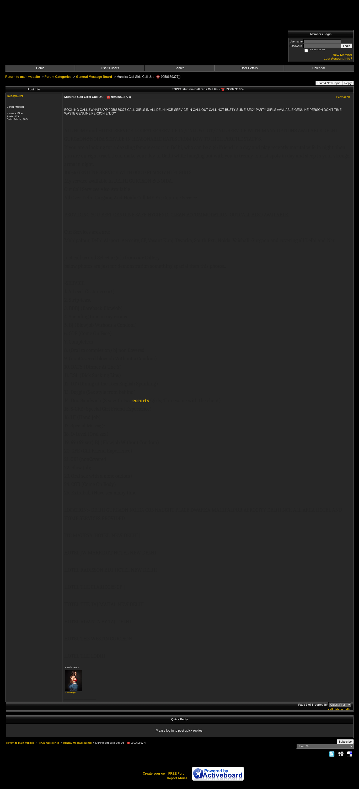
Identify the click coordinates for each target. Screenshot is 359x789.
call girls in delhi (339, 709)
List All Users (110, 68)
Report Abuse (177, 778)
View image (70, 692)
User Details (249, 68)
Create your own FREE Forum (165, 773)
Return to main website (23, 77)
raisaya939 (15, 96)
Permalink (343, 97)
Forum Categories (58, 77)
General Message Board (94, 77)
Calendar (318, 68)
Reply (348, 83)
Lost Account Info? (338, 59)
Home (40, 68)
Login (346, 45)
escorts (140, 401)
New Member (342, 55)
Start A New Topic (329, 83)
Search (179, 68)
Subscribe (345, 741)
